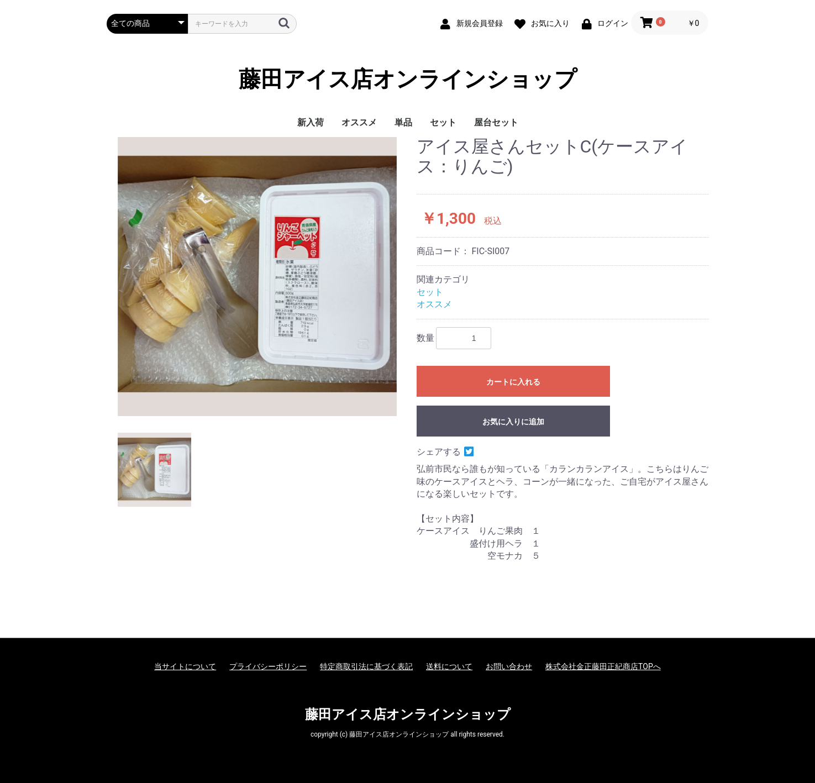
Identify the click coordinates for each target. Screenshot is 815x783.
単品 (403, 122)
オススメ (359, 122)
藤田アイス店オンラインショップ (408, 79)
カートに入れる (513, 381)
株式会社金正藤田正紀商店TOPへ (603, 666)
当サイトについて (185, 666)
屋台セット (496, 122)
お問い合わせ (509, 666)
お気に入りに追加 (513, 421)
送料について (449, 666)
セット (443, 122)
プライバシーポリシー (268, 666)
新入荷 (310, 122)
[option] (257, 276)
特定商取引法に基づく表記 (366, 666)
